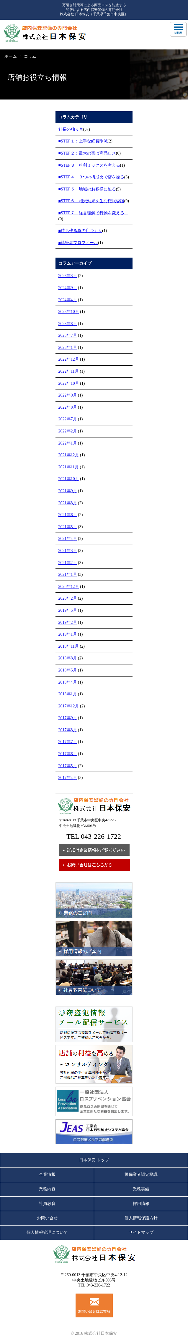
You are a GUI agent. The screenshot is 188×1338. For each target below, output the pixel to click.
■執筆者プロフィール (78, 243)
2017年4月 (67, 777)
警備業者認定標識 (141, 1174)
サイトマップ (141, 1232)
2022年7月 (67, 419)
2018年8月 (67, 658)
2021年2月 (67, 563)
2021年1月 (67, 574)
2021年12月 (68, 455)
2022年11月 (68, 371)
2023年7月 (67, 335)
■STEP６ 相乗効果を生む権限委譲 (91, 201)
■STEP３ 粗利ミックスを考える (89, 165)
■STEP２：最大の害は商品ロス (87, 153)
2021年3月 (67, 550)
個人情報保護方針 (141, 1218)
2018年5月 (67, 670)
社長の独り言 (70, 129)
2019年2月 (67, 622)
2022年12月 (68, 359)
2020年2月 (67, 598)
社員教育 (47, 1203)
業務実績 (141, 1189)
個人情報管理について (47, 1232)
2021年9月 (67, 491)
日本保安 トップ (94, 1160)
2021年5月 (67, 527)
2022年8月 (67, 407)
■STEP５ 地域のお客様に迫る (87, 189)
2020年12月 (68, 586)
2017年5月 (67, 766)
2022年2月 (67, 431)
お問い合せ (47, 1218)
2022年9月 (67, 395)
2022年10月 (68, 383)
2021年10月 (68, 479)
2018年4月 (67, 682)
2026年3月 (67, 275)
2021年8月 (67, 503)
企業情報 (47, 1174)
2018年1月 (67, 694)
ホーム (10, 56)
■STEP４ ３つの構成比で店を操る (91, 177)
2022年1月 (67, 443)
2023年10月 (68, 311)
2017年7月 (67, 742)
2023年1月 (67, 347)
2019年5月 (67, 610)
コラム (30, 56)
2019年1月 (67, 634)
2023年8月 (67, 323)
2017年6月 (67, 754)
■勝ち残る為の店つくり (80, 230)
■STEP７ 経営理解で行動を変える (93, 213)
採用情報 (141, 1203)
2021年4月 (67, 538)
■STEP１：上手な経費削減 (83, 141)
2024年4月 (67, 300)
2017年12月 (68, 706)
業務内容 (47, 1189)
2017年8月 (67, 730)
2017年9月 (67, 718)
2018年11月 (68, 646)
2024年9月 (67, 288)
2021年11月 (68, 467)
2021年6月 (67, 515)
